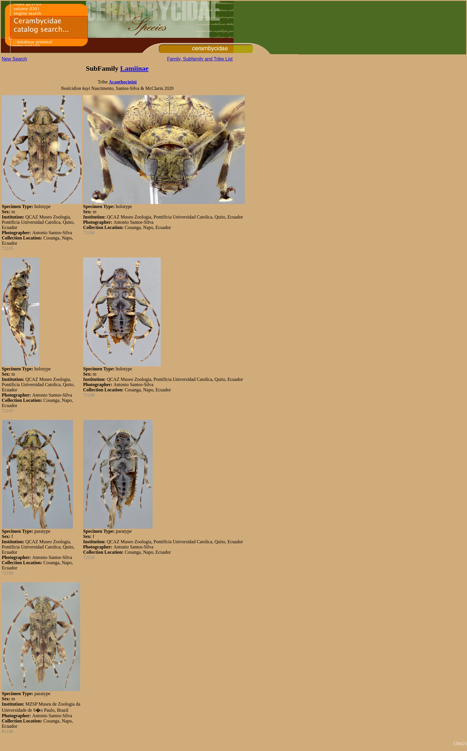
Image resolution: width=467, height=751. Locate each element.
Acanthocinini (123, 81)
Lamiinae (134, 68)
